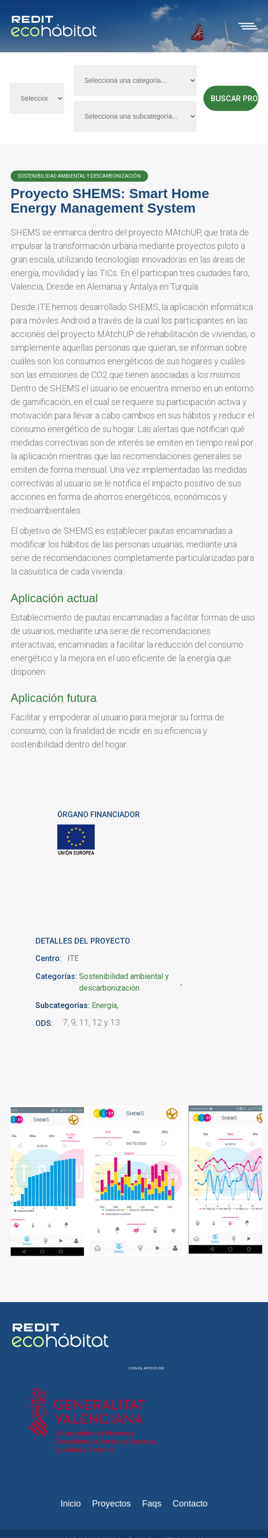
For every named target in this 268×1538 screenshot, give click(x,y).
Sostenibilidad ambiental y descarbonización (124, 982)
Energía (104, 1005)
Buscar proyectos (234, 98)
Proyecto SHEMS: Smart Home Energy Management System (110, 201)
